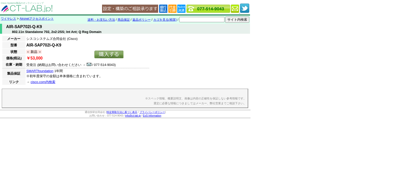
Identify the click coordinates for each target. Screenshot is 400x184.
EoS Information (152, 115)
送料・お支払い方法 (101, 19)
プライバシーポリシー (152, 112)
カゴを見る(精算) (165, 19)
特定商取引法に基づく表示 (122, 112)
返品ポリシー (141, 19)
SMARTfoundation (39, 71)
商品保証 (124, 19)
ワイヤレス (8, 18)
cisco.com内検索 (43, 82)
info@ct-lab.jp (133, 115)
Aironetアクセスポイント (37, 18)
